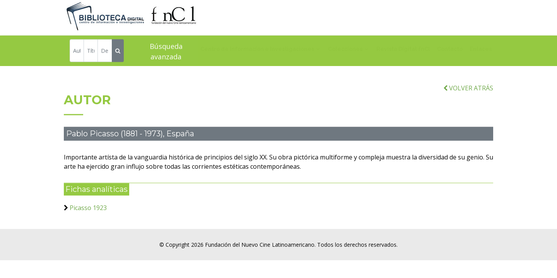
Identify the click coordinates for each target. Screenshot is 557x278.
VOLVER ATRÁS (468, 92)
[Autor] (77, 51)
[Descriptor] (104, 51)
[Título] (91, 51)
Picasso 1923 (88, 211)
